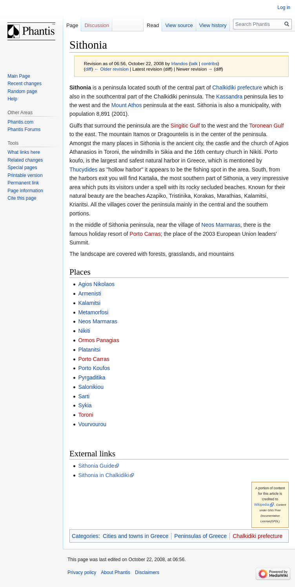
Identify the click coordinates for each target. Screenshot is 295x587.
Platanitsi (89, 349)
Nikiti (84, 331)
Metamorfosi (93, 312)
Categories (85, 536)
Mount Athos (126, 105)
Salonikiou (91, 387)
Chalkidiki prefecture (237, 87)
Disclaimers (147, 572)
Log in (283, 7)
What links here (23, 152)
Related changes (25, 160)
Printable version (24, 175)
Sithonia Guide (96, 466)
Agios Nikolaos (96, 284)
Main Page (18, 76)
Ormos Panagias (98, 340)
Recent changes (24, 83)
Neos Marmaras (220, 225)
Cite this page (21, 198)
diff (88, 68)
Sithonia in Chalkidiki (103, 475)
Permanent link (23, 183)
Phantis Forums (23, 129)
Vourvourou (92, 424)
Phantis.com (20, 122)
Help (12, 99)
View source (179, 25)
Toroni (85, 415)
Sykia (84, 405)
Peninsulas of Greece (200, 536)
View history (213, 25)
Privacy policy (81, 572)
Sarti (83, 396)
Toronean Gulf (266, 125)
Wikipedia (261, 505)
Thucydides (83, 169)
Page (72, 25)
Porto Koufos (94, 368)
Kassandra (229, 96)
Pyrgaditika (91, 377)
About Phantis (115, 572)
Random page (22, 91)
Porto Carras (144, 234)
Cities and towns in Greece (135, 536)
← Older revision (111, 68)
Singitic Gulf (185, 125)
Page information (25, 190)
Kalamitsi (89, 303)
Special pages (22, 167)
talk (193, 63)
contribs (209, 63)
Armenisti (89, 293)
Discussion (96, 25)
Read (153, 25)
